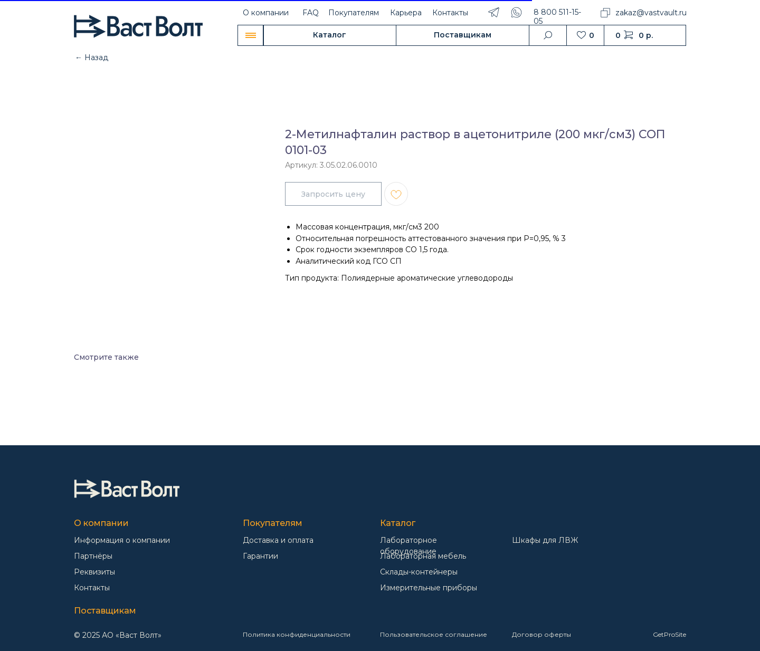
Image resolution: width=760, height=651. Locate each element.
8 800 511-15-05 (557, 16)
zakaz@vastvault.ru (651, 12)
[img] (126, 489)
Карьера (406, 12)
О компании (266, 12)
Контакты (450, 12)
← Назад (91, 57)
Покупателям (353, 12)
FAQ (310, 12)
